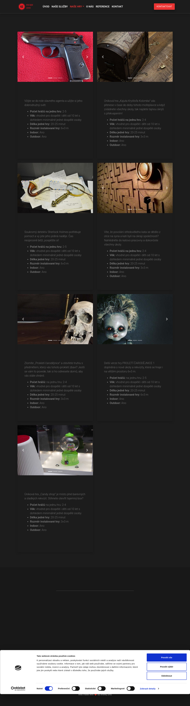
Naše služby (60, 6)
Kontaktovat (164, 6)
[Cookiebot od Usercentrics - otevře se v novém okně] (18, 700)
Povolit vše (166, 669)
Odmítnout (166, 687)
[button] (23, 57)
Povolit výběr (166, 678)
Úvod (46, 6)
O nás (90, 6)
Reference (102, 6)
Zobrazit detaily (148, 700)
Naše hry (76, 6)
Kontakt (117, 6)
